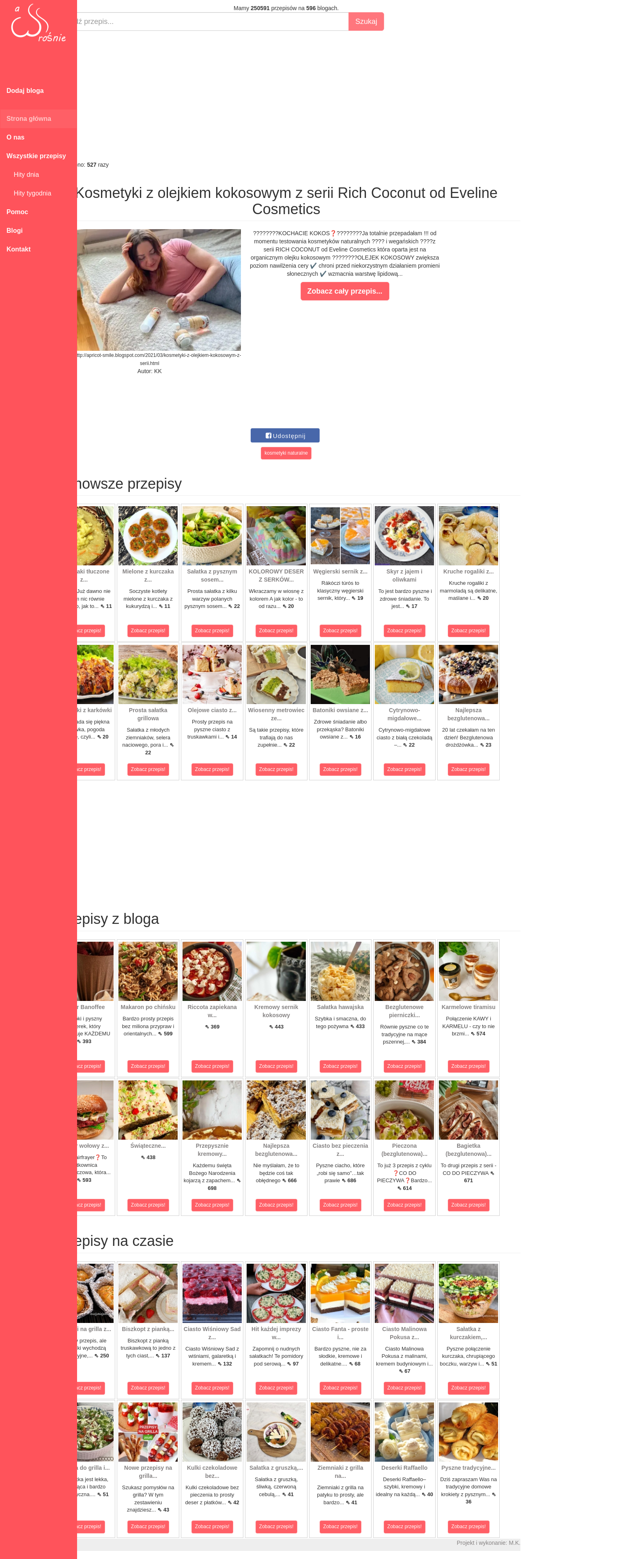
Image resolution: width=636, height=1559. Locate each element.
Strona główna (28, 118)
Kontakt (18, 249)
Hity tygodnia (28, 193)
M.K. (544, 1543)
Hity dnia (22, 174)
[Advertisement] (315, 95)
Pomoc (17, 211)
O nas (15, 137)
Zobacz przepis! (113, 630)
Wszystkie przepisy (36, 155)
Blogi (14, 230)
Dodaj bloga (25, 90)
